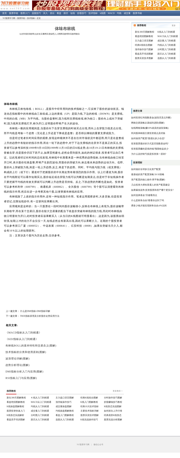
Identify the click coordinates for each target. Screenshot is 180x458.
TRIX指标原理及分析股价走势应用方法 (40, 316)
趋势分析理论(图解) (18, 365)
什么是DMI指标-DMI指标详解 (35, 311)
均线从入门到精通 (166, 45)
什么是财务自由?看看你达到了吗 (147, 200)
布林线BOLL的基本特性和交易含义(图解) (31, 345)
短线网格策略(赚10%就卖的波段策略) (150, 128)
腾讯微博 (64, 34)
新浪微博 (30, 34)
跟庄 (66, 13)
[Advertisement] (30, 69)
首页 (4, 13)
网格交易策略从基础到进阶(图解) (147, 123)
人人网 (57, 34)
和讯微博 (72, 34)
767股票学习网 (8, 18)
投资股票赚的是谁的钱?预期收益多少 (149, 149)
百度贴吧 (50, 34)
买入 (45, 13)
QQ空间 (22, 34)
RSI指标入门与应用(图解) (21, 378)
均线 (119, 13)
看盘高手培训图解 (144, 54)
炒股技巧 (81, 13)
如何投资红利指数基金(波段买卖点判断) (151, 117)
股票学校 (13, 13)
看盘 (59, 13)
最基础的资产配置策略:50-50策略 (147, 174)
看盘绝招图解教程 (144, 36)
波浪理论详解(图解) (18, 358)
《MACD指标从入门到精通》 (24, 332)
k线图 (103, 13)
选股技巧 (36, 13)
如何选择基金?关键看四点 (144, 195)
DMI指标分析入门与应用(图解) (24, 371)
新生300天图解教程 (144, 32)
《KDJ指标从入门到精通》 (22, 339)
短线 (72, 13)
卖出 (52, 13)
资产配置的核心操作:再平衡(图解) (148, 179)
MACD (111, 13)
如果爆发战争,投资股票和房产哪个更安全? (152, 190)
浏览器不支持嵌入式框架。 (65, 403)
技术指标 (93, 13)
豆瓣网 (44, 34)
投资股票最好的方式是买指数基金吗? (149, 143)
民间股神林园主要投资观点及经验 (148, 133)
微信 (78, 34)
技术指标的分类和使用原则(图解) (26, 352)
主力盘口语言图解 (144, 40)
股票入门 (25, 13)
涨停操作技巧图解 (144, 49)
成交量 (127, 13)
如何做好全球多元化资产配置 (146, 169)
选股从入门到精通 (166, 58)
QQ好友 (37, 34)
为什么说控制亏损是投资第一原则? (148, 154)
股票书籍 (137, 13)
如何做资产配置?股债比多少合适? (148, 138)
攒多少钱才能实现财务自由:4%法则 (149, 205)
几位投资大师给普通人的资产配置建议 (150, 185)
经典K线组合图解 (143, 45)
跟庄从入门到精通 (166, 54)
